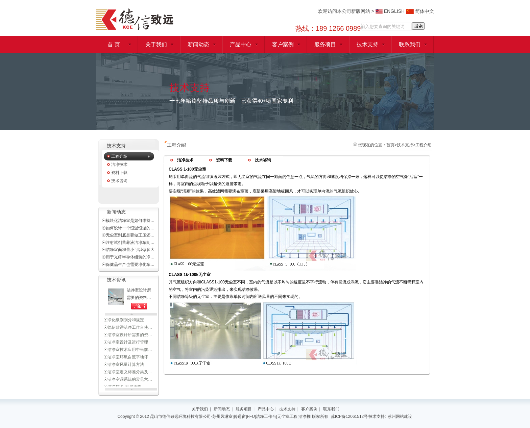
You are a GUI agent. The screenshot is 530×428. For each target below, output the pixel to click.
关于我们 (156, 44)
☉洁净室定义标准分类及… (127, 373)
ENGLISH (390, 11)
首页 (390, 145)
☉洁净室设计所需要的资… (127, 335)
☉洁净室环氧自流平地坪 (125, 358)
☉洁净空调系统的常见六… (127, 380)
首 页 (113, 44)
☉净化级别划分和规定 (123, 321)
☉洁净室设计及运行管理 (125, 343)
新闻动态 (198, 44)
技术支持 (367, 44)
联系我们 (409, 44)
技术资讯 (116, 279)
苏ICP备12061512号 (349, 416)
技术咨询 (119, 180)
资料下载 (119, 172)
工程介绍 (119, 156)
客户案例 (283, 44)
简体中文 (420, 11)
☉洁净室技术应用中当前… (127, 350)
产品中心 (240, 44)
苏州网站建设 (400, 416)
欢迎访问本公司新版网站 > (347, 11)
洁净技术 (119, 164)
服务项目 (325, 44)
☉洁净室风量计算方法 (123, 365)
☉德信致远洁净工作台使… (127, 328)
